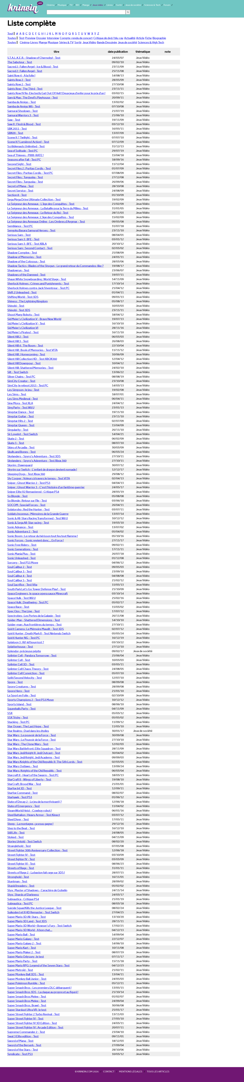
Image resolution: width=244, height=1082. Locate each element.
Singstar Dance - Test (20, 412)
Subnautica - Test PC (20, 903)
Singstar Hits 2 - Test (20, 420)
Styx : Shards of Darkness (23, 894)
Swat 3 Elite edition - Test (23, 1036)
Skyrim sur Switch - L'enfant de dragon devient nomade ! (42, 469)
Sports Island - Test (19, 704)
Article (140, 38)
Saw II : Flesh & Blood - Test (24, 124)
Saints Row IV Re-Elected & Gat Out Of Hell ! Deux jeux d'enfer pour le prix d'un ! (56, 93)
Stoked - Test (15, 837)
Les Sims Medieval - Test (22, 398)
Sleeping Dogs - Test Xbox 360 (26, 474)
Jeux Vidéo (89, 42)
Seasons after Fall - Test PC (24, 159)
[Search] (86, 12)
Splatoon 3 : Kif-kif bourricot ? (25, 642)
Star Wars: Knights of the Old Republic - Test (34, 770)
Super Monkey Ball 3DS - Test (25, 974)
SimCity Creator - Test (21, 381)
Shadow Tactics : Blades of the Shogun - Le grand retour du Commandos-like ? (55, 265)
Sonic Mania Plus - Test (21, 553)
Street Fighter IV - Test (21, 854)
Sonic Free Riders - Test (21, 544)
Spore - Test (15, 682)
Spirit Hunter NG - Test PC (23, 637)
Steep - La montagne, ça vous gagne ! (30, 823)
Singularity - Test (17, 429)
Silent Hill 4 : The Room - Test (25, 345)
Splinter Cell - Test (18, 660)
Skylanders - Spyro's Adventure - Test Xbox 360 (36, 460)
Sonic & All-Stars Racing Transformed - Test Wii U (37, 518)
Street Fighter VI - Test (21, 863)
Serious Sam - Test (19, 234)
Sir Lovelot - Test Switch (22, 434)
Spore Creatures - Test (21, 686)
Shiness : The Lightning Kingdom (27, 301)
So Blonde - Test (17, 496)
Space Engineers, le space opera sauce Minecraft (37, 593)
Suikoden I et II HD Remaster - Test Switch (33, 912)
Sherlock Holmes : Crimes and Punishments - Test (38, 283)
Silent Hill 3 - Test (17, 341)
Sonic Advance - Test (20, 527)
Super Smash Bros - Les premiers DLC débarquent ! (39, 987)
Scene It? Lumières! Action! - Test (28, 141)
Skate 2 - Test (15, 438)
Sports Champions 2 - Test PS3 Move (30, 699)
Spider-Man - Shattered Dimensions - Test (33, 620)
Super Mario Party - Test (22, 961)
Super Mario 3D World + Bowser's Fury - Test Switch (39, 925)
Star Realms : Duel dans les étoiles (28, 730)
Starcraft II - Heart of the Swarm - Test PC (33, 775)
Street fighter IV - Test (21, 859)
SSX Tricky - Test (17, 717)
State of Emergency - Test (23, 806)
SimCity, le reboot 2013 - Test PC (27, 385)
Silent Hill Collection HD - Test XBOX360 (32, 358)
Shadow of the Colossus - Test (26, 261)
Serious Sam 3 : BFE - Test (23, 239)
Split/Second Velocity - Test (24, 677)
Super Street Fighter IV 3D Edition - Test (32, 1023)
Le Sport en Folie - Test (21, 695)
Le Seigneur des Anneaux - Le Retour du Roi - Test (37, 212)
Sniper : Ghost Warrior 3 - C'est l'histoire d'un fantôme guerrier (46, 487)
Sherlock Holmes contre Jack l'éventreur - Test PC (38, 288)
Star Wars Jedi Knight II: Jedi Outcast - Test (33, 752)
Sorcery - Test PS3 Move (22, 562)
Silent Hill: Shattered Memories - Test (30, 367)
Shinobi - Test (15, 305)
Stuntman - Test (17, 881)
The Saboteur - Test (19, 62)
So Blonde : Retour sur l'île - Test (27, 500)
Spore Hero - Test (18, 690)
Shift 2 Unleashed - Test (22, 292)
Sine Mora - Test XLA (20, 403)
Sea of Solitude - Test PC (22, 150)
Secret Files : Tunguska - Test (25, 177)
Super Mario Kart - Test (21, 947)
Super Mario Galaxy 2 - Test (24, 943)
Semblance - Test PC (20, 226)
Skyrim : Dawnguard (19, 465)
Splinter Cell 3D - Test (20, 664)
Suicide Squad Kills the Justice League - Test (34, 908)
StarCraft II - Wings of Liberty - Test (29, 779)
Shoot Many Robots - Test (23, 314)
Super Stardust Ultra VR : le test (26, 1009)
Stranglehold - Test (19, 846)
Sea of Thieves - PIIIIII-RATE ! (25, 155)
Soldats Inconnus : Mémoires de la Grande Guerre (37, 513)
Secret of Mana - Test (20, 186)
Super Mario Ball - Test (21, 934)
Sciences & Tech (152, 4)
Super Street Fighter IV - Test (25, 1018)
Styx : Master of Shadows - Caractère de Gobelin (37, 890)
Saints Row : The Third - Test (24, 88)
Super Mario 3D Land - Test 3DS (27, 921)
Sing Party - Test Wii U (20, 407)
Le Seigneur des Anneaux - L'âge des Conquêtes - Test (40, 203)
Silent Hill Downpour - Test (24, 363)
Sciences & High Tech (151, 42)
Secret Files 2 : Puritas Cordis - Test (29, 168)
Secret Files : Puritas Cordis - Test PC (30, 172)
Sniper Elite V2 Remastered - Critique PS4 (33, 491)
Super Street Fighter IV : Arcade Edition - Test (35, 1027)
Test (21, 38)
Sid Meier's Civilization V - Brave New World (34, 319)
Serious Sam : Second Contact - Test (29, 248)
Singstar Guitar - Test (20, 416)
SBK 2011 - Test (17, 128)
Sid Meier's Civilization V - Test (26, 323)
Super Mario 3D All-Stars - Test (26, 916)
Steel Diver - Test (18, 819)
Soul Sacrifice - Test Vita (22, 584)
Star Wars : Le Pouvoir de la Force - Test (31, 739)
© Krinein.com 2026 (87, 1071)
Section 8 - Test (17, 195)
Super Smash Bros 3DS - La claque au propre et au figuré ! (42, 992)
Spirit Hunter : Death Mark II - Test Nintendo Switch (38, 633)
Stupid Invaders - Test (20, 885)
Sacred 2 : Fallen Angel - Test (24, 71)
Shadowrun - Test (18, 270)
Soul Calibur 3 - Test (19, 571)
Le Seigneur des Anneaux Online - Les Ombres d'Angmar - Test (46, 221)
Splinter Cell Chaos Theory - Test (28, 668)
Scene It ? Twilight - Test (22, 137)
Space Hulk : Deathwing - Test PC (27, 602)
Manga (85, 4)
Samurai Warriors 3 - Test (23, 115)
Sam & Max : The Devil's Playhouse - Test (32, 97)
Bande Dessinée (107, 42)
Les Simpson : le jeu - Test (23, 389)
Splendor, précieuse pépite (24, 651)
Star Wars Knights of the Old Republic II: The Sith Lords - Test (44, 761)
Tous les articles (158, 1071)
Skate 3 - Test (15, 443)
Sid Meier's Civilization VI (22, 327)
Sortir (119, 4)
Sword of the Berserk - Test (24, 1045)
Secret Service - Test (20, 190)
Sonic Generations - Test (22, 549)
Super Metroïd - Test (20, 970)
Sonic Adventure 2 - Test (22, 531)
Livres (110, 4)
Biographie (159, 38)
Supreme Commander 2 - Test (26, 1032)
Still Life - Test (16, 832)
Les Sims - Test (16, 394)
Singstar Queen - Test (20, 425)
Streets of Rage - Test (20, 868)
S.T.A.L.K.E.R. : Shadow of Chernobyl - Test (33, 57)
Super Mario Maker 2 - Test (23, 952)
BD (77, 4)
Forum (167, 4)
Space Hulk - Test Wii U (21, 598)
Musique (62, 4)
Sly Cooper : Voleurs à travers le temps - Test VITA (38, 478)
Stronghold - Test (18, 876)
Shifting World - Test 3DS (22, 296)
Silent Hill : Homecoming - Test (26, 354)
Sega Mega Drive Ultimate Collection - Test (34, 199)
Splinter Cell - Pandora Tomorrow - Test (31, 655)
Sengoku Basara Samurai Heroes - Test (31, 230)
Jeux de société (133, 4)
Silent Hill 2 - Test (17, 336)
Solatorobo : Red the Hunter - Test (28, 509)
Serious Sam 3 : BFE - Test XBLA (27, 243)
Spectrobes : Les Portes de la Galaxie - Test (34, 615)
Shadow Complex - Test (22, 252)
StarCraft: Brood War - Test (24, 784)
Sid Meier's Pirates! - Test (23, 332)
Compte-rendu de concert (76, 38)
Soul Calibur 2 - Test (19, 567)
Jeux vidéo (97, 4)
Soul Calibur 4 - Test (19, 575)
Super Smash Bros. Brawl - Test (26, 1005)
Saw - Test (13, 119)
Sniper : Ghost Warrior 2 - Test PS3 (28, 482)
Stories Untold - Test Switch (24, 841)
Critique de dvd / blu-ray (108, 38)
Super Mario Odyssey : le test (25, 956)
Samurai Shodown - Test (22, 110)
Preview (30, 38)
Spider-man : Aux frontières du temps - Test (34, 624)
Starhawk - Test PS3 (19, 797)
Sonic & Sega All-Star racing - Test (28, 522)
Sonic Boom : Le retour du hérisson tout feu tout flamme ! (42, 536)
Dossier (41, 38)
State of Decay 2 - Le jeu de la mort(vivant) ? (34, 801)
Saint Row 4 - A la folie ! (21, 75)
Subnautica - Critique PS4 (23, 899)
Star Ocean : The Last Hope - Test (28, 726)
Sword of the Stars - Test (22, 1049)
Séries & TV (66, 42)
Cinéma (50, 4)
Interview (53, 38)
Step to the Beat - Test (21, 828)
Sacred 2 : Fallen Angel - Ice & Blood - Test (32, 66)
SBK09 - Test (15, 133)
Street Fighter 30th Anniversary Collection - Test (37, 850)
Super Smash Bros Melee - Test (26, 996)
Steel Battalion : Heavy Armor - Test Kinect (33, 814)
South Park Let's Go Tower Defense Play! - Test (36, 589)
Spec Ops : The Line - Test (23, 611)
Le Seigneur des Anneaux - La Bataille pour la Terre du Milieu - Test (47, 208)
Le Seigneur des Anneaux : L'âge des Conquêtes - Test (40, 217)
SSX (9, 713)
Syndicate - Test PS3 (20, 1054)
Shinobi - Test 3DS (18, 310)
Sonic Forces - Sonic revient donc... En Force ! (35, 540)
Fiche (148, 38)
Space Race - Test (18, 606)
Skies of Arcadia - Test (21, 447)
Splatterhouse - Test (20, 646)
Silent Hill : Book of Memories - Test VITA (32, 350)
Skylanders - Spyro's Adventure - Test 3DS (34, 456)
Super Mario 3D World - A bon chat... (29, 930)
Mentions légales (130, 1071)
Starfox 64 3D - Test (19, 788)
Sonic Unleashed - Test (21, 558)
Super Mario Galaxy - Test (23, 938)
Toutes (11, 38)
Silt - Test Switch (17, 372)
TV (71, 4)
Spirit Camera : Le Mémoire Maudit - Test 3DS (35, 628)
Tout (10, 33)
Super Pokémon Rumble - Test (26, 983)
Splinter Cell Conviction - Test (26, 673)
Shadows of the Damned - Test (26, 274)
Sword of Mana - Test (20, 1040)
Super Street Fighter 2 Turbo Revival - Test (33, 1014)
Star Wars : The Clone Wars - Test (27, 744)
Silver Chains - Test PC (21, 376)
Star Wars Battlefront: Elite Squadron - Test (34, 748)
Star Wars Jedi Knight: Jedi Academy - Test (33, 757)
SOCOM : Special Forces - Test (26, 505)
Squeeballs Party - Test (21, 708)
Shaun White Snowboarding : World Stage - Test (36, 279)
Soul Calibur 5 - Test (19, 580)
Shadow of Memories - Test (24, 257)
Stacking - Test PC (18, 722)
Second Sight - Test (19, 164)
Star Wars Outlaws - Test (22, 766)
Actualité (129, 38)
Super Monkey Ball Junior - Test (26, 978)
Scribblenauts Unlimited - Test (26, 146)
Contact (109, 1071)
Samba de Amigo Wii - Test (23, 106)
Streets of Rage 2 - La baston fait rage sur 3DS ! (36, 872)
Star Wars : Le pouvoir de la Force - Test (31, 735)
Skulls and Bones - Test (21, 451)
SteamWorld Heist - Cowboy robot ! (29, 810)
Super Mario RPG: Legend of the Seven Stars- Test (38, 965)
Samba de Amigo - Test (21, 102)
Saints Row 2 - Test (19, 79)
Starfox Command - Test (22, 792)
